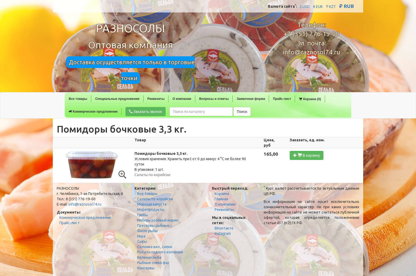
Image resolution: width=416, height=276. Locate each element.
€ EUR (318, 7)
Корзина (222, 194)
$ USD (305, 7)
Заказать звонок (145, 111)
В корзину (306, 155)
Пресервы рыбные (153, 225)
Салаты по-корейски (155, 199)
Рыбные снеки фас (153, 263)
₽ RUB (346, 6)
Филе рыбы (147, 231)
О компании (181, 99)
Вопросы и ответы (214, 99)
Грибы (142, 215)
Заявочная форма (251, 99)
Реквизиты (156, 99)
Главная (221, 199)
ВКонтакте (224, 228)
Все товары (78, 99)
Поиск (242, 111)
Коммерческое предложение (93, 111)
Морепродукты (150, 209)
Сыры (142, 241)
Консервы (145, 268)
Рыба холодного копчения (160, 252)
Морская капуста (151, 204)
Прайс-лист (282, 99)
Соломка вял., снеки (154, 247)
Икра (141, 236)
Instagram (223, 233)
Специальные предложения (117, 99)
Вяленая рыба (149, 257)
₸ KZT (331, 7)
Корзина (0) (310, 99)
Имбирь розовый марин (157, 220)
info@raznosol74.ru (311, 52)
